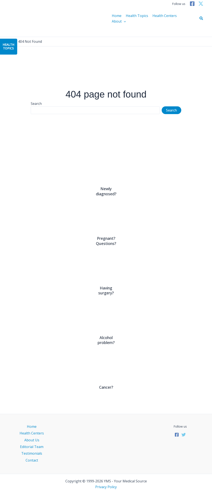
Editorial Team (31, 446)
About (119, 21)
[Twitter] (200, 3)
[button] (201, 18)
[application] (124, 21)
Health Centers (164, 15)
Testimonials (31, 453)
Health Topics (137, 15)
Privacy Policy (106, 487)
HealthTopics (8, 46)
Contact (32, 460)
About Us (31, 440)
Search (36, 103)
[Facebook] (192, 3)
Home (116, 15)
